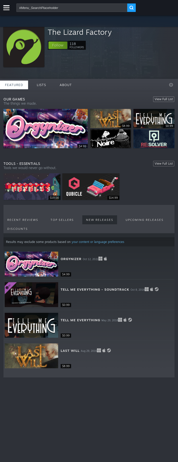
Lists (41, 85)
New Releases (99, 220)
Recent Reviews (22, 220)
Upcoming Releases (145, 220)
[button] (58, 45)
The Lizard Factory (80, 32)
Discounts (17, 229)
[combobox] (71, 7)
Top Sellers (62, 220)
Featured (14, 85)
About (66, 85)
